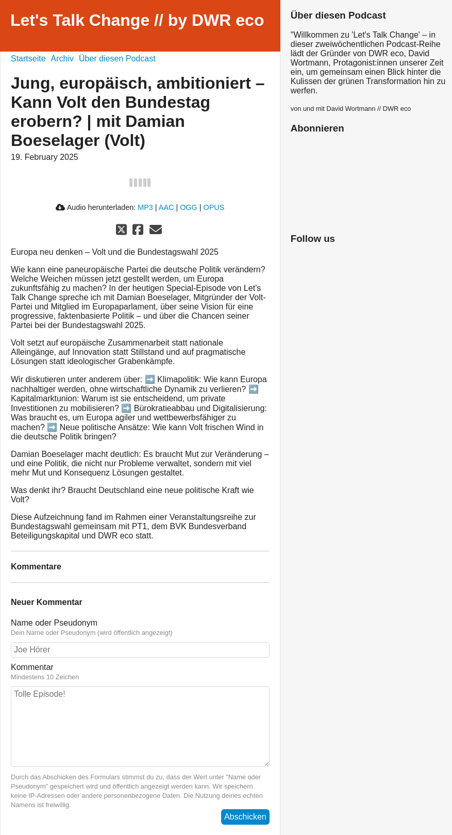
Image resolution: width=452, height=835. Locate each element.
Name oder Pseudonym (54, 622)
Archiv (62, 58)
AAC (166, 207)
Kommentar (32, 667)
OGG (188, 207)
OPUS (214, 207)
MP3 (145, 207)
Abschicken (245, 816)
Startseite (28, 58)
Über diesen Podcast (117, 58)
